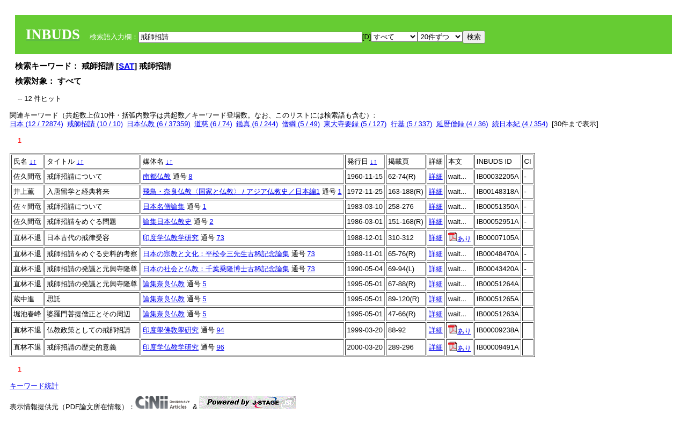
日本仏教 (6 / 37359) (159, 124)
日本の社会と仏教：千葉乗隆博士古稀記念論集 (216, 269)
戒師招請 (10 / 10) (95, 124)
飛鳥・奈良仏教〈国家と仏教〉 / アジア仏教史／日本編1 (231, 191)
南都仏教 (157, 176)
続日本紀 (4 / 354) (520, 124)
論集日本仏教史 (167, 221)
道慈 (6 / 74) (213, 124)
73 (220, 238)
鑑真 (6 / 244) (257, 124)
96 (220, 347)
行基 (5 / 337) (412, 124)
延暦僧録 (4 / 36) (462, 124)
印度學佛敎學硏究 (171, 330)
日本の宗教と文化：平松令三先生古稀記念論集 (216, 254)
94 (220, 330)
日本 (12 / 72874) (36, 124)
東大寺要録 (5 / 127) (355, 124)
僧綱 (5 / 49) (301, 124)
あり (459, 239)
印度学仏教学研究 (171, 238)
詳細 (436, 176)
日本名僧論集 (164, 206)
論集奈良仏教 (164, 284)
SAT (126, 65)
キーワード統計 (34, 386)
